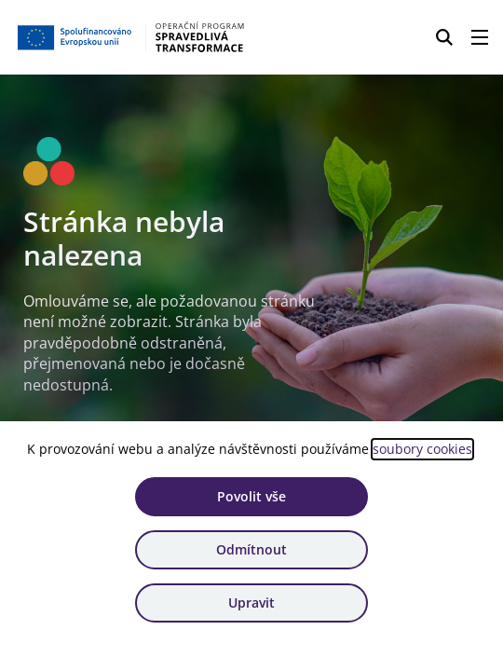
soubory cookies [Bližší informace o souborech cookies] (422, 449)
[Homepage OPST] (132, 37)
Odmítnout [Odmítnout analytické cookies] (251, 549)
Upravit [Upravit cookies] (251, 602)
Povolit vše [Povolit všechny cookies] (251, 496)
